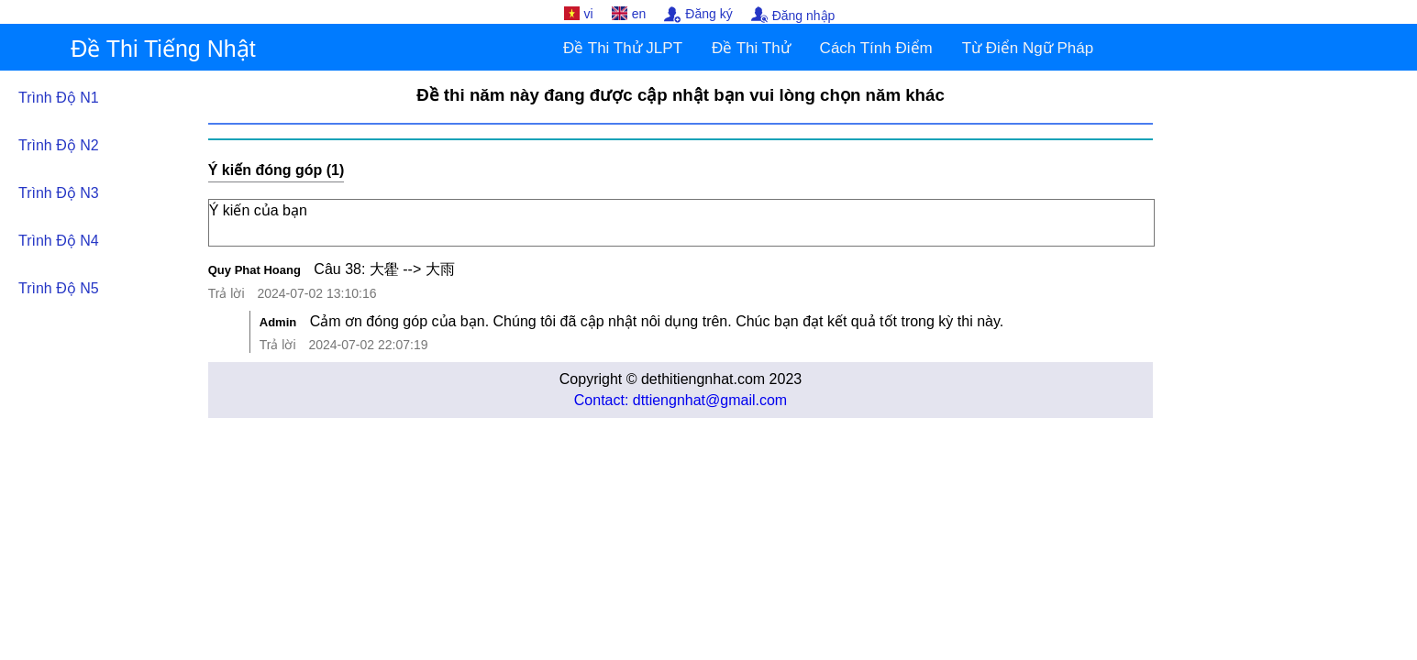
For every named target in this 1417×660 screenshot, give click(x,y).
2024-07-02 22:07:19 (367, 344)
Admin (278, 322)
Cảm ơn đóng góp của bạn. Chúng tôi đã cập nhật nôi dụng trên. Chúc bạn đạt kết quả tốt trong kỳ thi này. (657, 321)
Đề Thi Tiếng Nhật (163, 48)
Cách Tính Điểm (876, 48)
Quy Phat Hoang (254, 270)
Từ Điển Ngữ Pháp (1028, 48)
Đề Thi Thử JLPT (622, 48)
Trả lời (226, 293)
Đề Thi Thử (751, 48)
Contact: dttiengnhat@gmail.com (680, 400)
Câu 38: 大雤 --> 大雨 (384, 269)
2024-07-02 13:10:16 (316, 293)
